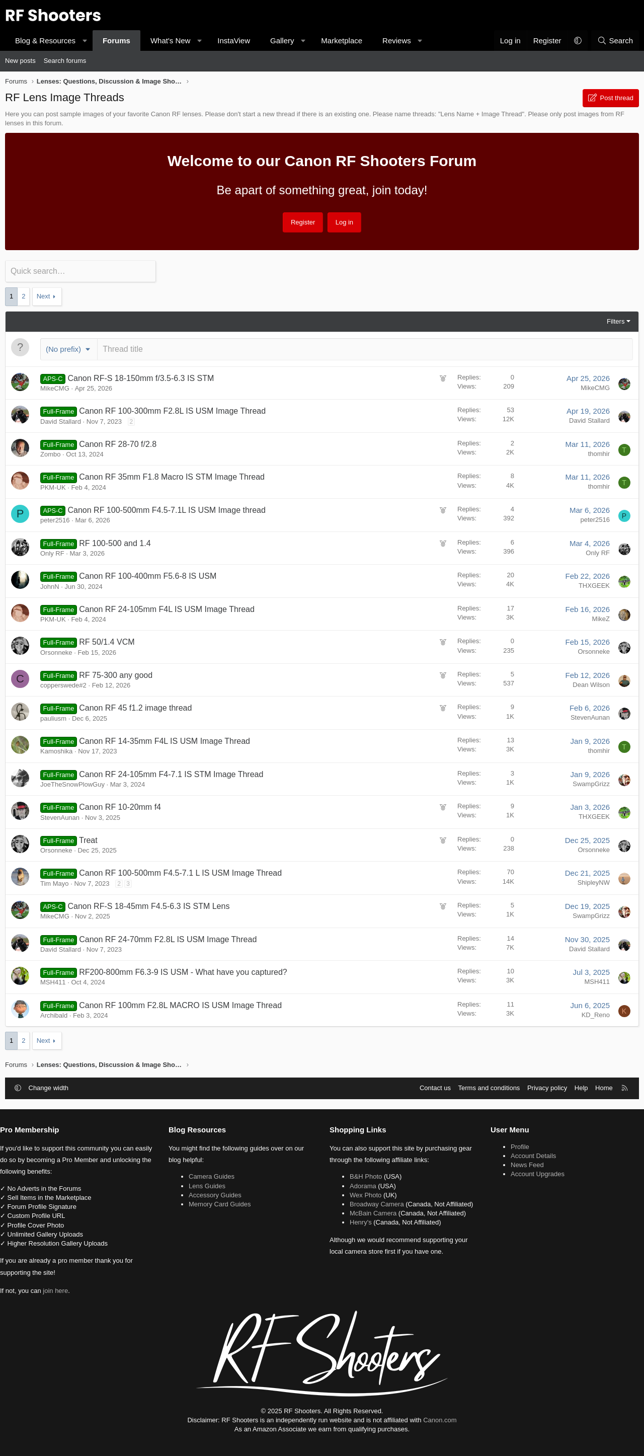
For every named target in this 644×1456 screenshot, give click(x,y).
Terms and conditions (489, 1087)
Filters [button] (615, 320)
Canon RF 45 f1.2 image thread (135, 707)
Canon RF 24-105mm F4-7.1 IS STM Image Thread (171, 773)
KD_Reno (596, 1013)
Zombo (50, 453)
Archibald (53, 1014)
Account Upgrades (534, 1173)
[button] (85, 40)
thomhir (599, 452)
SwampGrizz (591, 782)
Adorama (363, 1184)
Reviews (396, 40)
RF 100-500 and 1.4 (114, 542)
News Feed (523, 1164)
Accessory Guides (219, 1194)
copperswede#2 (63, 684)
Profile (516, 1145)
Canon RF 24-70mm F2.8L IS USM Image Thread (168, 938)
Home (604, 1087)
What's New (170, 40)
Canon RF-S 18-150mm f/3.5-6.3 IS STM (141, 376)
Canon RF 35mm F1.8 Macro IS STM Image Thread (172, 476)
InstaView (233, 40)
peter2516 (55, 519)
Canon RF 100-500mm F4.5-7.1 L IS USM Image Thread (180, 872)
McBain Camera (373, 1221)
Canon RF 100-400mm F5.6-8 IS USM (147, 575)
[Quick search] (80, 271)
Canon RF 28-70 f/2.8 (117, 443)
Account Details (529, 1155)
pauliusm (53, 717)
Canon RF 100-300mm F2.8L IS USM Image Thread (172, 410)
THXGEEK (594, 584)
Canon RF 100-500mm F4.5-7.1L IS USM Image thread (167, 509)
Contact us (435, 1087)
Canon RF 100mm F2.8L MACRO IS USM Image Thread (180, 1004)
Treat (88, 839)
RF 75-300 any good (115, 674)
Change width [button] (49, 1087)
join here (62, 1289)
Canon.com (439, 1418)
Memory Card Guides (224, 1203)
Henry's (361, 1230)
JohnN (49, 585)
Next (43, 295)
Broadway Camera (377, 1203)
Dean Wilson (591, 683)
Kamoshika (56, 750)
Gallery (282, 40)
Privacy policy (547, 1087)
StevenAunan (590, 716)
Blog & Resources (45, 40)
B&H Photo (366, 1175)
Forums (116, 40)
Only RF (52, 552)
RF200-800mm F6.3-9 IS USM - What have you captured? (183, 971)
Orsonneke (56, 651)
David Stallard (60, 420)
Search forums (65, 60)
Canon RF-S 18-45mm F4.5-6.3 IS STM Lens (149, 905)
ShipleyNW (594, 881)
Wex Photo (365, 1194)
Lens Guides (211, 1184)
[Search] (615, 40)
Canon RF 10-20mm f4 (120, 806)
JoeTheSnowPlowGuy (72, 783)
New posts (20, 60)
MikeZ (601, 617)
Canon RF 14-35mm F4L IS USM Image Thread (164, 740)
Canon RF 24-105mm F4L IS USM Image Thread (167, 607)
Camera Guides (215, 1175)
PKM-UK (53, 486)
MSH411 (53, 981)
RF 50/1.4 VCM (106, 641)
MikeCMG (54, 387)
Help (581, 1087)
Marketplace (341, 40)
